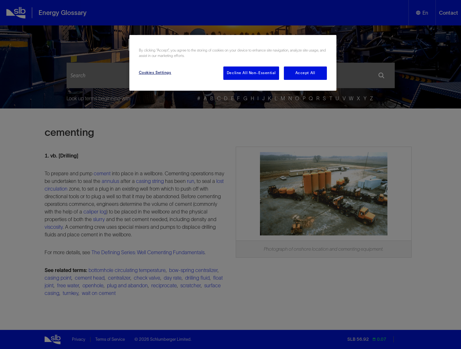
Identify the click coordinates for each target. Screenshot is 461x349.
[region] (232, 63)
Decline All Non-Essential (251, 73)
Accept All (305, 73)
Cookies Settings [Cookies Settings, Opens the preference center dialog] (155, 72)
